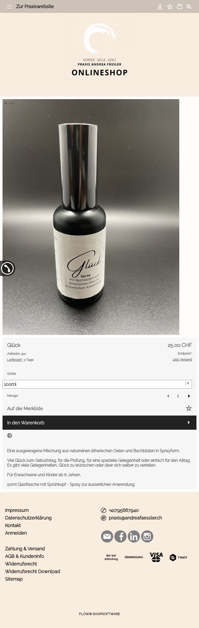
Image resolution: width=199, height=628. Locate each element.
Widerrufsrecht (21, 564)
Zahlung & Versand (25, 548)
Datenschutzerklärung (28, 518)
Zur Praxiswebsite (35, 6)
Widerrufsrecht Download (32, 571)
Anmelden (16, 533)
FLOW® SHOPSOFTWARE (99, 614)
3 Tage (20, 360)
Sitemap (13, 579)
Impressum (17, 510)
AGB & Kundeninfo (24, 556)
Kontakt (13, 525)
